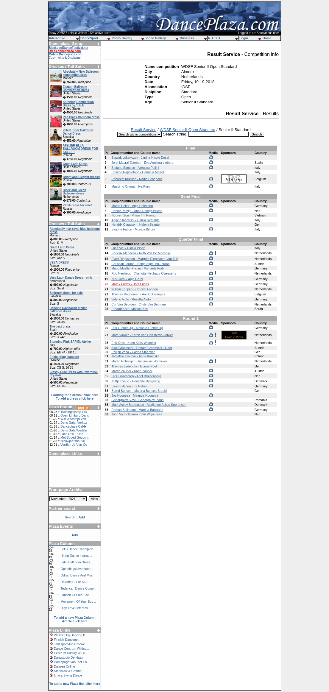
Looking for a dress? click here (74, 395)
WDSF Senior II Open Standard (187, 129)
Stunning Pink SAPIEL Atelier (70, 341)
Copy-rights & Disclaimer (65, 57)
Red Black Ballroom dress (81, 117)
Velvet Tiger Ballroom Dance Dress (78, 132)
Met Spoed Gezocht (74, 437)
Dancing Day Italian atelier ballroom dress (68, 309)
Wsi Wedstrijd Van (73, 419)
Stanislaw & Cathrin (68, 671)
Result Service (143, 129)
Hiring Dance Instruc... (76, 555)
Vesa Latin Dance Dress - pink (71, 277)
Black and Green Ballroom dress (74, 191)
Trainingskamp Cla (73, 412)
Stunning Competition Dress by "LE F (78, 103)
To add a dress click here (75, 398)
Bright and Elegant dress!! (81, 177)
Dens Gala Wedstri (73, 430)
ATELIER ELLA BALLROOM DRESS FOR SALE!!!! (80, 149)
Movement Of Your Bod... (78, 601)
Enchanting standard (64, 357)
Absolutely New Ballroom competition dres (81, 73)
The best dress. (60, 326)
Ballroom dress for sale (66, 292)
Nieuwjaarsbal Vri (72, 441)
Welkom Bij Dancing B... (71, 635)
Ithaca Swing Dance (68, 675)
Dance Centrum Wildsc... (71, 648)
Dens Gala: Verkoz (73, 422)
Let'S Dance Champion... (78, 549)
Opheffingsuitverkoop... (76, 569)
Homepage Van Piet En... (71, 662)
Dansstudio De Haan (68, 657)
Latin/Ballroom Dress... (76, 562)
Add (75, 535)
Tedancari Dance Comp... (78, 588)
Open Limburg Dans (74, 415)
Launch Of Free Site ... (76, 595)
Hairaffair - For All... (74, 582)
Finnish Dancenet (66, 639)
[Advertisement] (75, 469)
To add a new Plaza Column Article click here (75, 619)
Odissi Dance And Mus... (77, 575)
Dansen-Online (64, 666)
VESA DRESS (59, 262)
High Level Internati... (75, 608)
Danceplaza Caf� (73, 426)
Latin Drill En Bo (71, 434)
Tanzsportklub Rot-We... (71, 644)
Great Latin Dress (75, 164)
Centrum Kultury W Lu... (71, 653)
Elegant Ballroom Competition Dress (76, 88)
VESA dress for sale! (77, 205)
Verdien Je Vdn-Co (73, 444)
